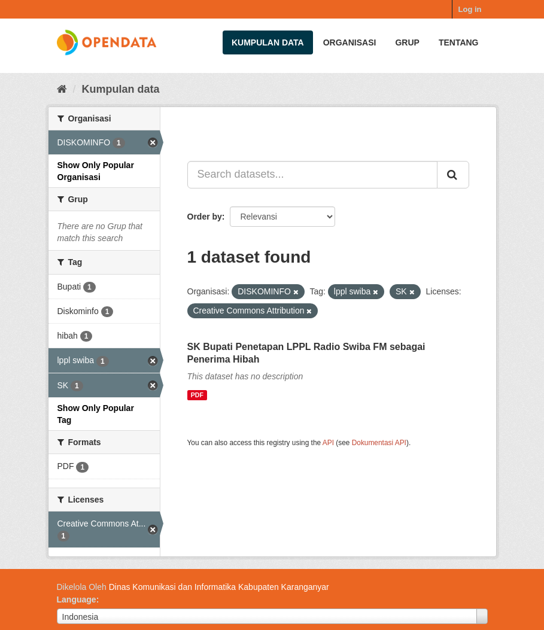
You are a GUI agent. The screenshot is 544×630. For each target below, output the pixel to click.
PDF (197, 394)
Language (76, 599)
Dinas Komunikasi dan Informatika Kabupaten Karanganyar (219, 587)
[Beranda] (62, 89)
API (328, 443)
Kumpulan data (268, 42)
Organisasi (349, 42)
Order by (204, 216)
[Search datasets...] (312, 174)
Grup (407, 42)
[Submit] (453, 174)
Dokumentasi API (379, 443)
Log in (470, 9)
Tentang (459, 42)
